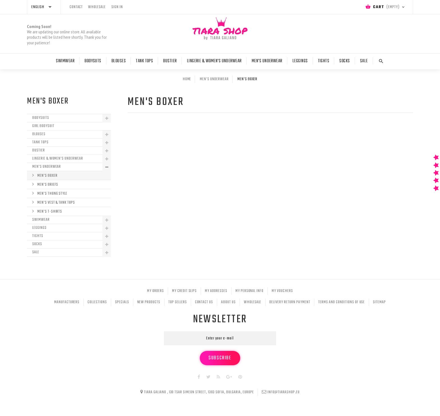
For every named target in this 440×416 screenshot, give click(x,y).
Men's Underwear (267, 61)
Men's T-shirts (49, 211)
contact (76, 7)
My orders (155, 291)
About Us (228, 302)
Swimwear (65, 61)
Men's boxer (47, 176)
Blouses (118, 61)
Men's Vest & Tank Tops (55, 202)
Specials (122, 302)
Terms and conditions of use (341, 302)
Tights (323, 61)
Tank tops (144, 61)
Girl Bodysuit (43, 126)
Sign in (117, 7)
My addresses (216, 291)
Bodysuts (92, 61)
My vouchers (282, 291)
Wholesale (253, 302)
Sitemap (379, 302)
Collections (97, 302)
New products (149, 302)
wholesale (97, 7)
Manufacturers (66, 302)
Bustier (170, 61)
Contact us (204, 302)
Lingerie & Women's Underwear (214, 61)
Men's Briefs (47, 184)
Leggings (300, 61)
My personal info (249, 291)
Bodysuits (40, 118)
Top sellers (177, 302)
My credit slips (184, 291)
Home (187, 79)
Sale (364, 61)
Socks (344, 61)
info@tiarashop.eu (283, 392)
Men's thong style (51, 193)
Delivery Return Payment (289, 302)
